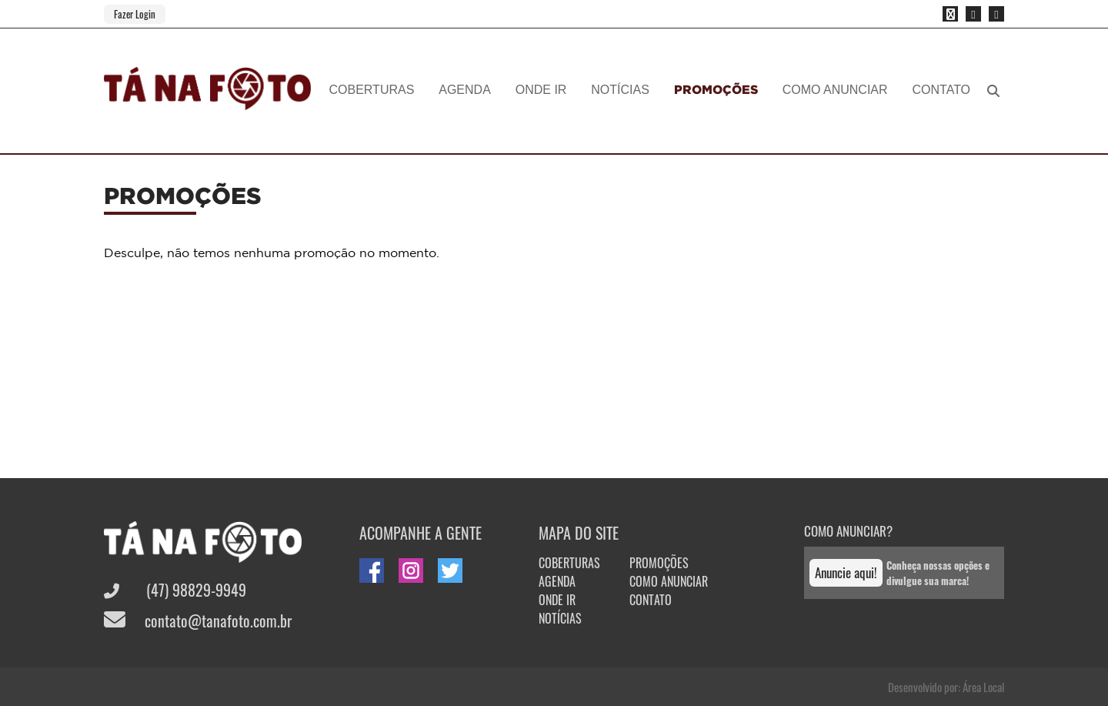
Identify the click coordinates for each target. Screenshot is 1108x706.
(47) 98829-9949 (175, 589)
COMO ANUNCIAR (835, 89)
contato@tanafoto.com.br (198, 620)
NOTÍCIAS (620, 89)
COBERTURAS (372, 89)
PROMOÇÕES (716, 89)
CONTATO (942, 89)
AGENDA (465, 89)
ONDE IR (541, 89)
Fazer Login (134, 14)
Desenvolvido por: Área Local (946, 686)
